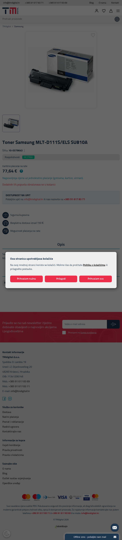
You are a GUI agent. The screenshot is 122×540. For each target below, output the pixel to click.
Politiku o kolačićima (94, 265)
